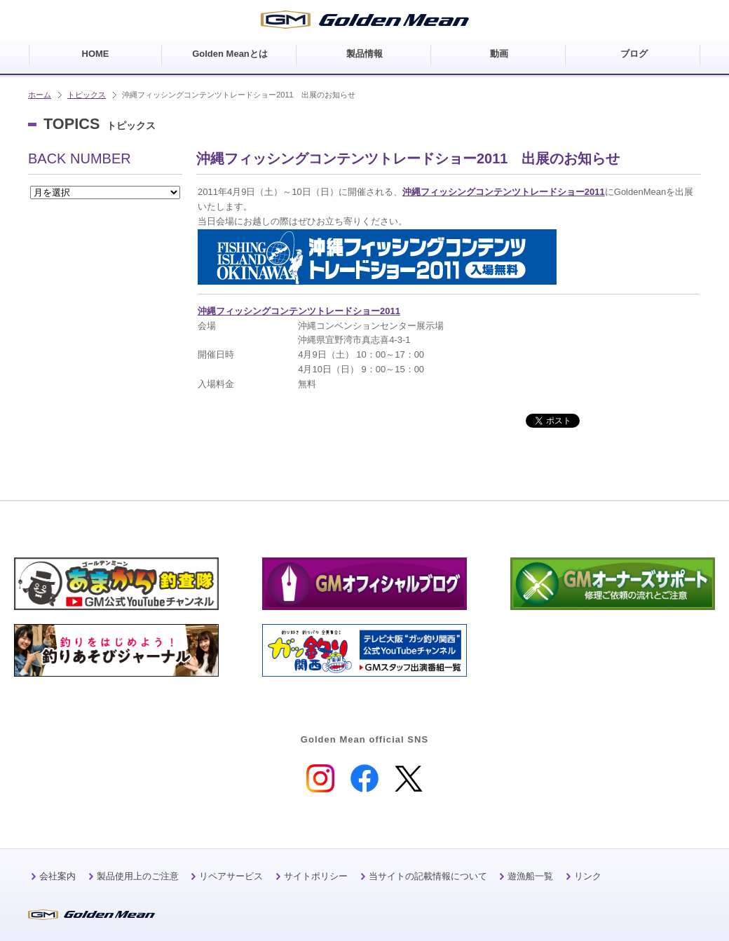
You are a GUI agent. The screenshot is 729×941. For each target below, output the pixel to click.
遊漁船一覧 (530, 876)
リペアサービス (231, 876)
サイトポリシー (316, 876)
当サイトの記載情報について (428, 876)
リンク (587, 876)
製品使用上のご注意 (138, 876)
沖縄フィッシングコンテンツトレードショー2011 (503, 192)
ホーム (39, 94)
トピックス (86, 94)
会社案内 (57, 876)
